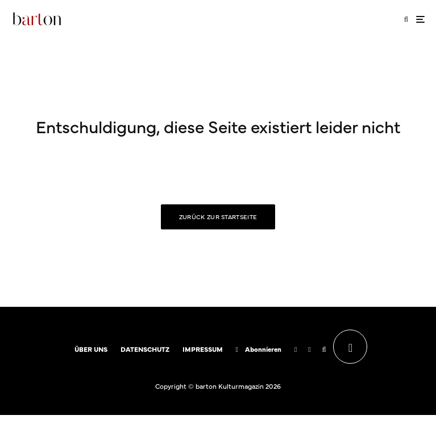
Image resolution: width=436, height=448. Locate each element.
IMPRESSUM (202, 349)
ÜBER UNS (90, 349)
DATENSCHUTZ (145, 349)
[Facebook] (295, 349)
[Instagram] (309, 349)
